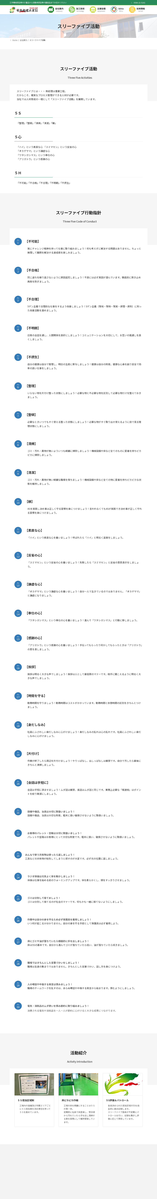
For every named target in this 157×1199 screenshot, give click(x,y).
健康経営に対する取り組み (23, 1147)
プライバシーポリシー (48, 1147)
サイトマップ (68, 1147)
